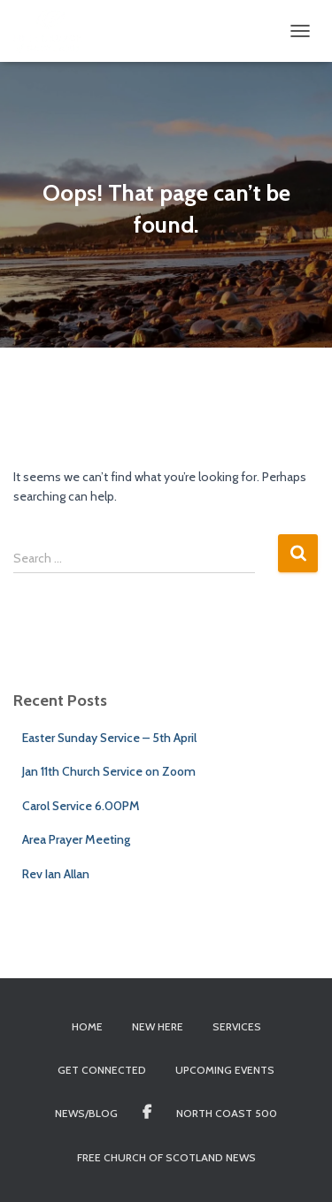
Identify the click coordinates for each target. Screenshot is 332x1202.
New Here (157, 1026)
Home (87, 1026)
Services (236, 1026)
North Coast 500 (226, 1113)
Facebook (147, 1112)
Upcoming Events (224, 1069)
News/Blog (86, 1113)
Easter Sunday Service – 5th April (109, 738)
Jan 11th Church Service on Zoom (109, 771)
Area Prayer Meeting (76, 839)
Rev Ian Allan (55, 874)
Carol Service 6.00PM (81, 806)
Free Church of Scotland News (166, 1157)
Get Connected (102, 1069)
